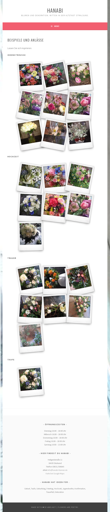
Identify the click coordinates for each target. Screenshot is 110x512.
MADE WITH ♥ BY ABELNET (43, 507)
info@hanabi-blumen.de (57, 470)
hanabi (55, 10)
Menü (56, 26)
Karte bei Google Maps (55, 473)
